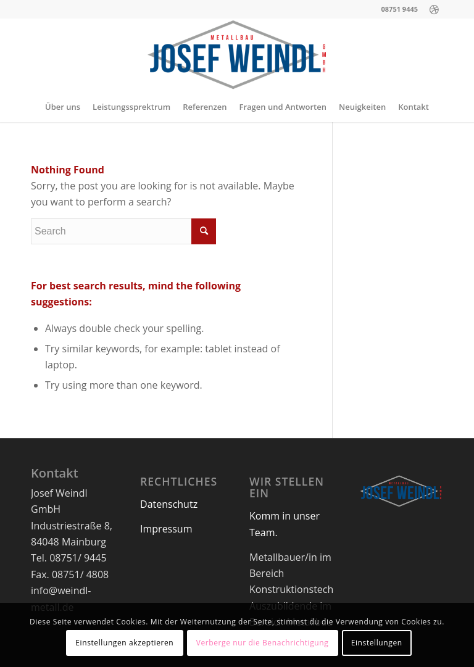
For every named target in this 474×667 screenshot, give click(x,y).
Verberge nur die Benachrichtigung (262, 642)
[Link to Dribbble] (434, 9)
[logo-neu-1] (237, 55)
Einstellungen (376, 642)
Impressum (166, 529)
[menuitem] (62, 106)
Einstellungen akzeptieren (124, 642)
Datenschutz (169, 504)
